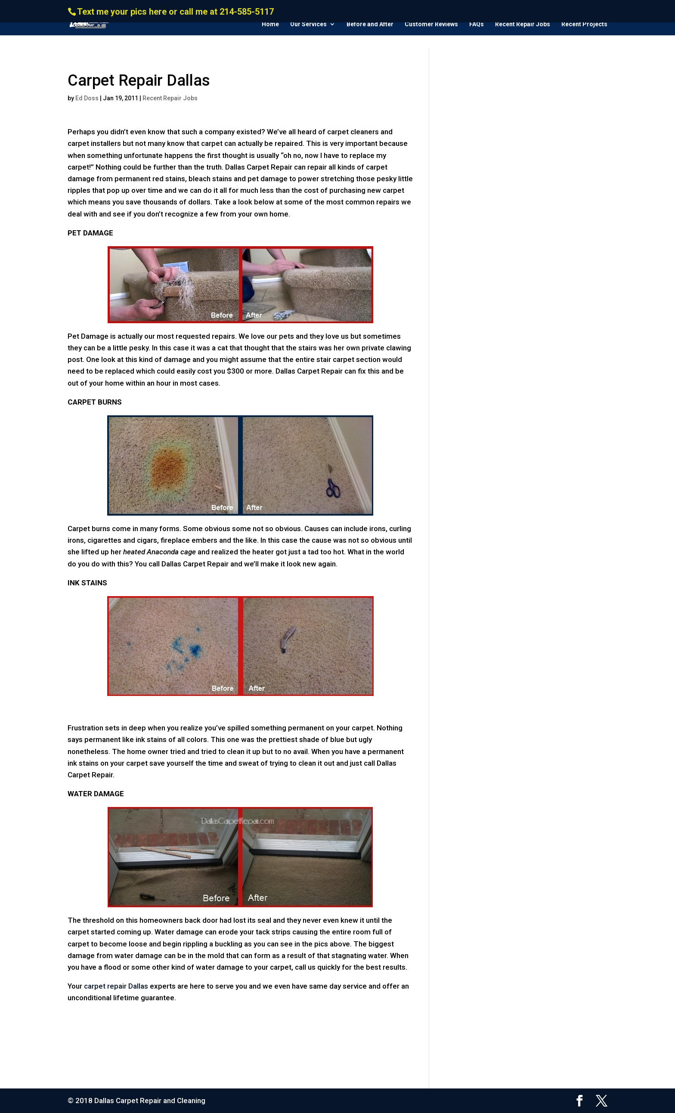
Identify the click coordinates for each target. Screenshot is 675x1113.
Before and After (370, 24)
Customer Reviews (431, 24)
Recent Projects (584, 24)
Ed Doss (87, 98)
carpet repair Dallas (116, 986)
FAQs (476, 24)
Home (270, 24)
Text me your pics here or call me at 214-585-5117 (175, 11)
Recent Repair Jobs (522, 24)
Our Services (308, 24)
